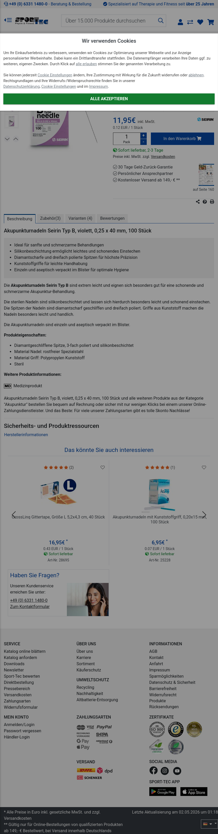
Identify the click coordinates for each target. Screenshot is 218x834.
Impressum (98, 86)
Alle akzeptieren (109, 98)
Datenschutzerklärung (21, 86)
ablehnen (196, 75)
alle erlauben (86, 64)
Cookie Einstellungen (55, 75)
